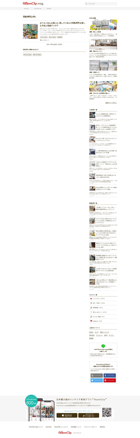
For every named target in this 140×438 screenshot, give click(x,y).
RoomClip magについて (36, 427)
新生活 (91, 332)
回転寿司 (60, 37)
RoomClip (48, 427)
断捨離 (91, 338)
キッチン (111, 335)
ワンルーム (99, 335)
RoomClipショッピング (61, 427)
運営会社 (102, 427)
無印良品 (92, 335)
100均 (105, 335)
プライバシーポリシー (90, 427)
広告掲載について (76, 427)
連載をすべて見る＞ (111, 102)
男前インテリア (104, 332)
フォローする (97, 375)
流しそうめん (52, 37)
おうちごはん (44, 37)
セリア (97, 332)
